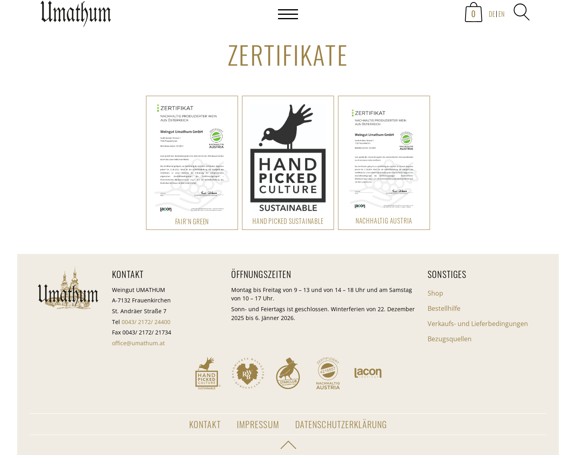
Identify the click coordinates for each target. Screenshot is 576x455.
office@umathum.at (138, 343)
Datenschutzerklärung (341, 424)
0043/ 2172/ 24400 (146, 322)
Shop (435, 293)
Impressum (258, 424)
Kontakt (205, 424)
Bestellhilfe (444, 308)
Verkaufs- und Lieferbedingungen (478, 323)
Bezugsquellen (450, 338)
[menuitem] (491, 14)
